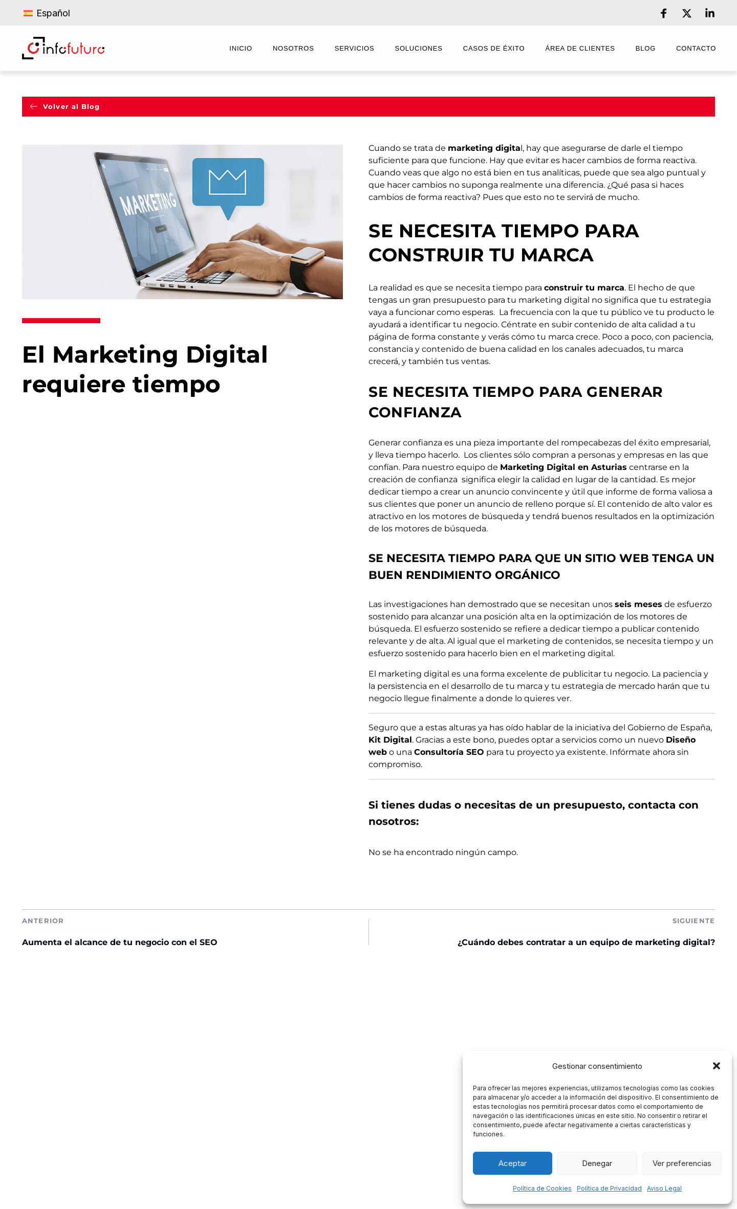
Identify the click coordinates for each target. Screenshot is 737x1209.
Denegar (597, 1163)
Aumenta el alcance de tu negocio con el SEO (120, 942)
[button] (716, 1066)
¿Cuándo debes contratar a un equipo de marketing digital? (586, 942)
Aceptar (512, 1163)
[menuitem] (240, 49)
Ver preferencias (682, 1163)
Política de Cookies (542, 1188)
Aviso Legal (664, 1188)
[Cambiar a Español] (46, 12)
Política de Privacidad (609, 1188)
